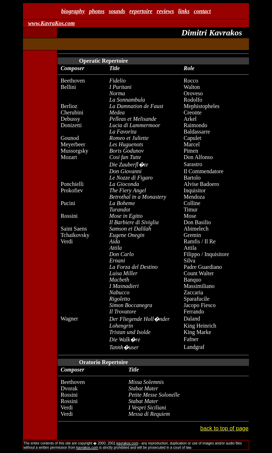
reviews (165, 11)
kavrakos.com (127, 443)
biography (73, 11)
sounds (117, 11)
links (183, 11)
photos (97, 11)
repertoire (140, 11)
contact (202, 11)
